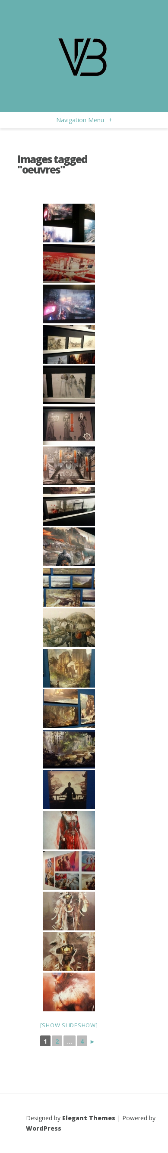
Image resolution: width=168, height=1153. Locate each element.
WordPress (43, 1128)
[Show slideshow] (69, 1025)
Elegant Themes (88, 1118)
